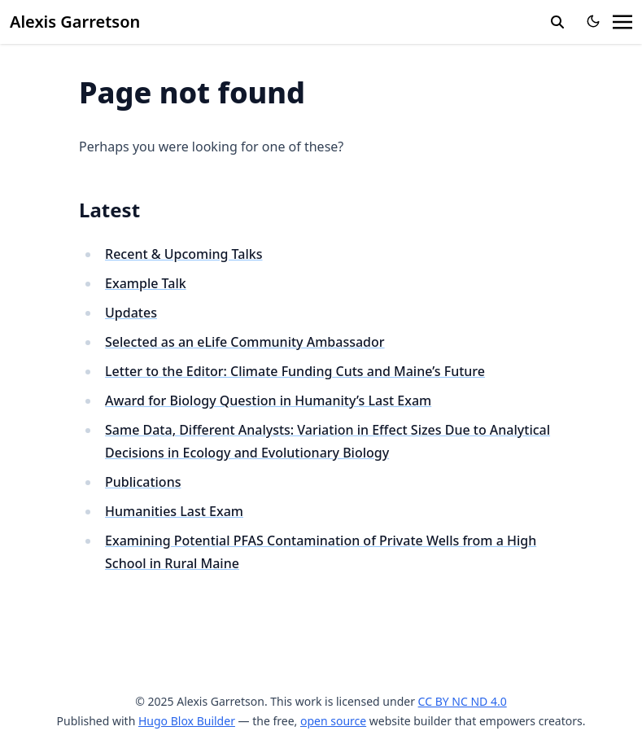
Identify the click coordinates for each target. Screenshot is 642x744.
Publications (143, 482)
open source (333, 721)
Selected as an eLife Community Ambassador (245, 342)
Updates (131, 313)
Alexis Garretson (75, 22)
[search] (557, 21)
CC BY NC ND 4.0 (462, 701)
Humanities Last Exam (174, 511)
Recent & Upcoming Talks (183, 254)
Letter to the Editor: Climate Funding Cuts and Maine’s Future (295, 371)
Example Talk (145, 283)
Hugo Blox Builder (186, 721)
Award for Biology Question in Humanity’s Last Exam (268, 400)
